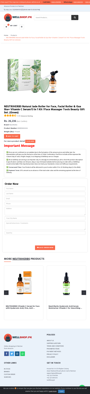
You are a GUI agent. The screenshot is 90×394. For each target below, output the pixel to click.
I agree (61, 391)
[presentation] (22, 240)
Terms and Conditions (55, 346)
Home (6, 35)
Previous (6, 292)
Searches (7, 377)
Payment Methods (54, 351)
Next (84, 292)
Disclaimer (51, 357)
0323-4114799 (61, 2)
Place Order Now (45, 247)
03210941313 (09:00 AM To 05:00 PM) (26, 9)
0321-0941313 (82, 2)
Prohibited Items (53, 349)
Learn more (53, 391)
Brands (7, 371)
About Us (50, 340)
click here (30, 141)
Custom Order (9, 374)
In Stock (7, 369)
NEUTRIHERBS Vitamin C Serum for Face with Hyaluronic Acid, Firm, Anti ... (56, 307)
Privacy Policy (52, 354)
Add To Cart (12, 136)
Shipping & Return (54, 343)
